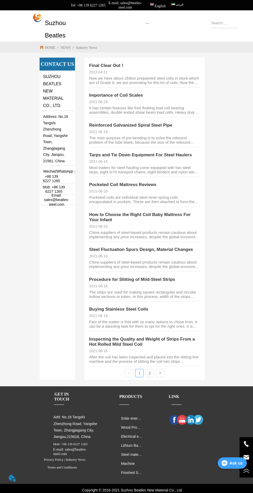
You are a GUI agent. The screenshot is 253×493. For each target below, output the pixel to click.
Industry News (86, 48)
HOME (50, 48)
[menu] (147, 23)
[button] (147, 23)
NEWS (66, 48)
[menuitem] (147, 23)
